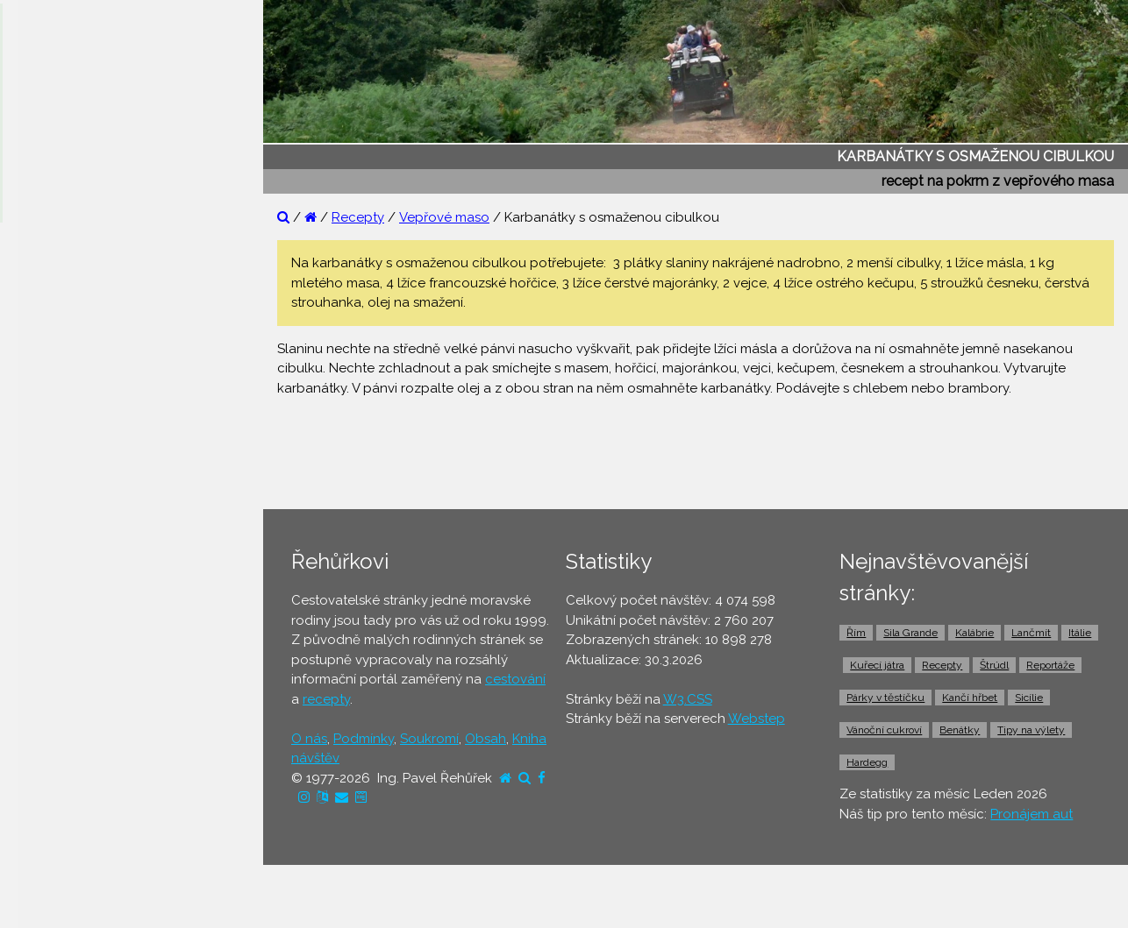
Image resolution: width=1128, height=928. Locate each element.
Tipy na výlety (1031, 730)
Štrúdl (994, 665)
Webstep (756, 718)
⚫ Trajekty (51, 648)
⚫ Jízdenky (55, 614)
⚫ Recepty (54, 413)
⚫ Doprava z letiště (80, 682)
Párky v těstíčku (885, 697)
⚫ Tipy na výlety (70, 345)
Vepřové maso (444, 217)
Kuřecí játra (877, 665)
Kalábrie (974, 633)
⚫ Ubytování (59, 513)
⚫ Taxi (39, 716)
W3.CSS (687, 699)
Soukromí (429, 739)
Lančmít (1031, 633)
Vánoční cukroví (884, 730)
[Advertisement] (702, 451)
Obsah (485, 739)
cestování (515, 679)
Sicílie (1029, 697)
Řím (856, 633)
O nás (309, 739)
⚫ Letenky (52, 581)
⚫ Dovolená (58, 479)
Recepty (358, 217)
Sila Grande (910, 633)
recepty (326, 699)
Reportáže (1050, 665)
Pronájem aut (1031, 814)
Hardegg (867, 762)
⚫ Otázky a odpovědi (87, 311)
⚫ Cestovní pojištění (82, 547)
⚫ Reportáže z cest (80, 278)
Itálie (1079, 633)
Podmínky (363, 739)
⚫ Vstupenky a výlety (86, 783)
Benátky (959, 730)
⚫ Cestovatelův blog (85, 378)
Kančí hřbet (969, 697)
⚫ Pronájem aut (69, 749)
